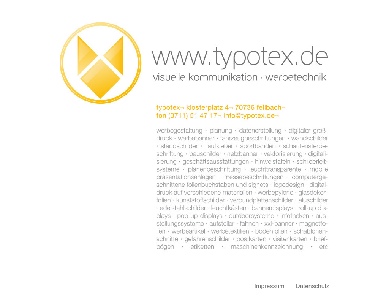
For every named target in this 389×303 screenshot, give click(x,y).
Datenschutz (312, 286)
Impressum (269, 286)
